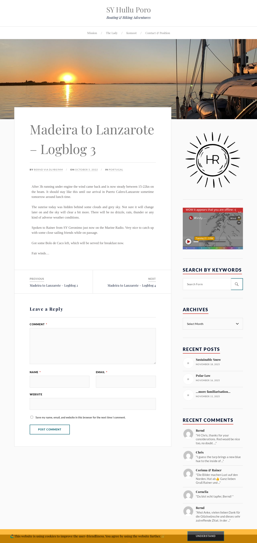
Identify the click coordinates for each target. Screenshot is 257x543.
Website (36, 394)
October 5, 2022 (86, 169)
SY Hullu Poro (128, 9)
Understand (206, 536)
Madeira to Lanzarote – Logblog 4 (132, 285)
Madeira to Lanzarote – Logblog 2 (54, 285)
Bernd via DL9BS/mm (48, 169)
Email (101, 372)
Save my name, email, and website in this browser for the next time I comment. (81, 417)
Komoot (131, 33)
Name (35, 372)
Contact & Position (157, 33)
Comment (38, 324)
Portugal (116, 169)
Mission (92, 33)
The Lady (112, 33)
